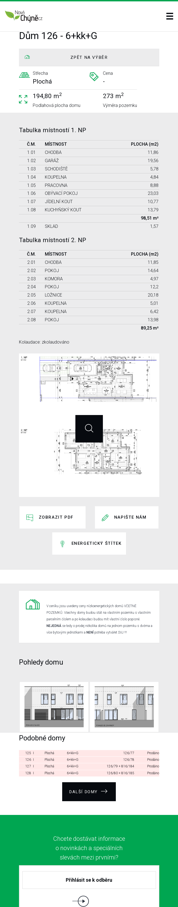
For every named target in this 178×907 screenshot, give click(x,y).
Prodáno (153, 715)
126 (28, 721)
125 (28, 715)
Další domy (88, 750)
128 (28, 734)
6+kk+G (72, 715)
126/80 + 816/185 (120, 734)
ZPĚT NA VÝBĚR (89, 57)
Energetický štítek (97, 519)
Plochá (49, 715)
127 (28, 728)
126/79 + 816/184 (120, 728)
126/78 (128, 721)
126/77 (128, 715)
